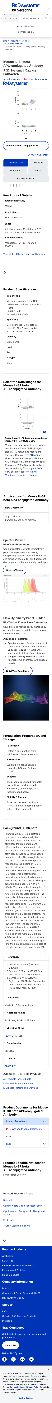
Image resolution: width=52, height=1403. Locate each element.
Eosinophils (9, 1220)
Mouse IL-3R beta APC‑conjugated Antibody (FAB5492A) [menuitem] (24, 48)
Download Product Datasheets (26, 1129)
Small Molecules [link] (10, 1274)
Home (4, 41)
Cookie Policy (33, 1387)
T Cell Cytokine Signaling (16, 1225)
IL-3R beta (26, 41)
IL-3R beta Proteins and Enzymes (20, 1087)
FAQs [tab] (38, 170)
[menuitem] (4, 40)
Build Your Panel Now (17, 671)
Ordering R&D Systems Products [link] (19, 1316)
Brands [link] (5, 1288)
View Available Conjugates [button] (21, 145)
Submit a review (11, 79)
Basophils (8, 1200)
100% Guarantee (39, 154)
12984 (8, 1035)
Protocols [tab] (15, 170)
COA (8, 1136)
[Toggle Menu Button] (6, 8)
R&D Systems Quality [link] (13, 1297)
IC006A (39, 468)
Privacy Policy (16, 1387)
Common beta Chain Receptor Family (22, 1205)
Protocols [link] (7, 1320)
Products (14, 41)
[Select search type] (9, 18)
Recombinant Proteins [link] (13, 1270)
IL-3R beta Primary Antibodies (19, 1083)
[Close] (49, 1369)
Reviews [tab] (38, 162)
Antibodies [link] (7, 1256)
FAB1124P (32, 455)
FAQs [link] (4, 1311)
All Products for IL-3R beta (17, 1079)
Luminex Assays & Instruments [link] (18, 1265)
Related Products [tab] (26, 178)
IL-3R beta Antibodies (14, 43)
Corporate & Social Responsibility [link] (19, 1293)
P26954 (9, 1066)
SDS (8, 1144)
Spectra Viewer (14, 570)
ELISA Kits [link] (7, 1260)
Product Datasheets (16, 1121)
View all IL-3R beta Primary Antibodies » (24, 254)
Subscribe (10, 1345)
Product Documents (35, 79)
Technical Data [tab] (16, 162)
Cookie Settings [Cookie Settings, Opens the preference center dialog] (26, 1398)
